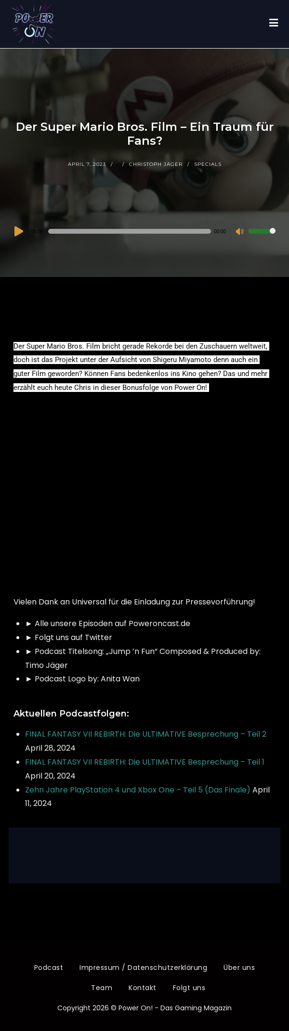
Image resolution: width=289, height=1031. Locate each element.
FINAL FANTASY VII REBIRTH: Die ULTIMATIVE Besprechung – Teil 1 (144, 761)
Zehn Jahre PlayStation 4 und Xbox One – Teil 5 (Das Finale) (137, 789)
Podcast (49, 967)
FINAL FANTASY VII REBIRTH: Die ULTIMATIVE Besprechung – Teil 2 (145, 734)
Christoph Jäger (156, 164)
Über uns (239, 967)
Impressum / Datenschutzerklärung (143, 967)
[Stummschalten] (241, 232)
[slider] (129, 231)
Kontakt (143, 988)
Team (101, 988)
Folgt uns (189, 988)
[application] (144, 231)
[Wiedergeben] (18, 231)
